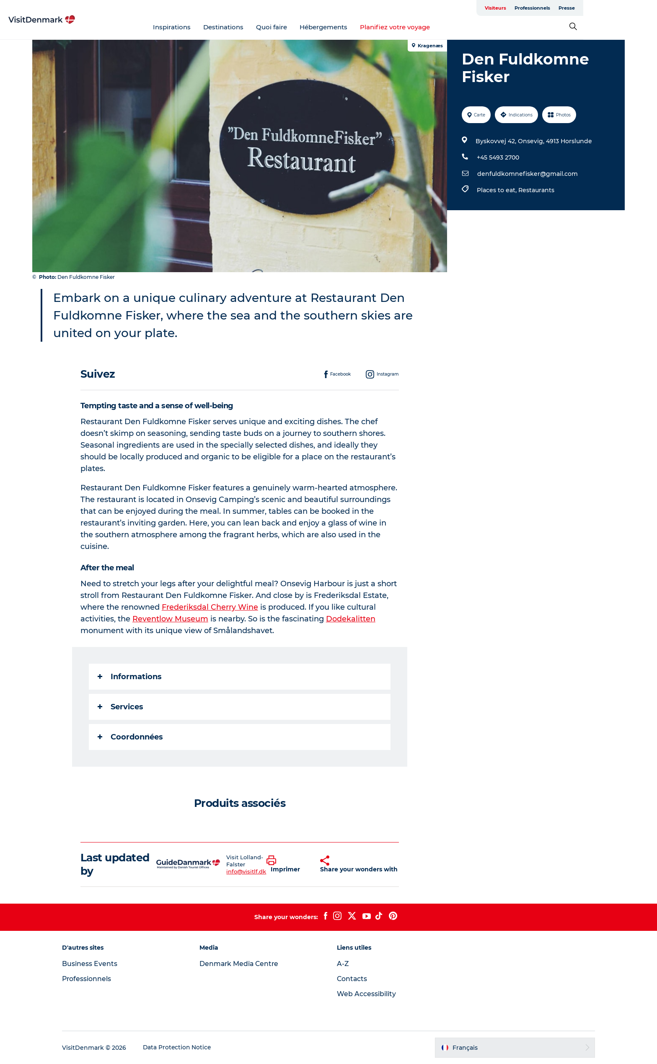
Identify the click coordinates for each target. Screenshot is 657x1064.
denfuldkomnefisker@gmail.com (527, 174)
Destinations (261, 27)
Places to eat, (497, 190)
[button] (287, 864)
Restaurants (536, 190)
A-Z (343, 964)
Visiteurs (544, 8)
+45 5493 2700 (497, 157)
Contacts (352, 979)
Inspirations (209, 27)
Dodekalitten (351, 618)
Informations (130, 676)
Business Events (96, 964)
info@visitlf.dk (246, 871)
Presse (616, 8)
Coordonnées (130, 737)
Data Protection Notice (184, 1047)
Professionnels (581, 8)
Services (121, 706)
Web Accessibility (366, 994)
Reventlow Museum (171, 618)
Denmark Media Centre (243, 964)
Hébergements (361, 27)
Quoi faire (308, 27)
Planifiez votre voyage (432, 27)
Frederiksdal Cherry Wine (210, 607)
